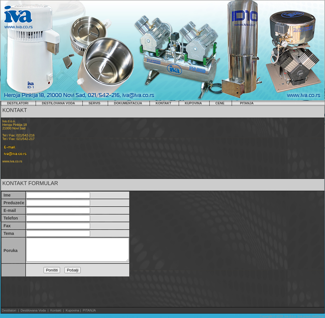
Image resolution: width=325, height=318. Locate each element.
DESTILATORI (17, 103)
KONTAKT (163, 103)
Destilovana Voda (34, 310)
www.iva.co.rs (12, 161)
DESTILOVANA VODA (58, 103)
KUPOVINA (193, 103)
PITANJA (246, 103)
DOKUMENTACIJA (128, 103)
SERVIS (94, 103)
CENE (220, 103)
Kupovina (73, 310)
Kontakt (55, 310)
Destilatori (9, 310)
